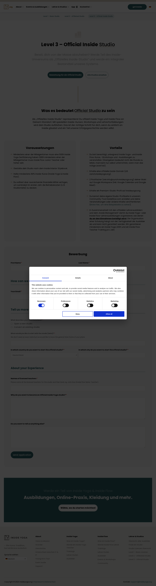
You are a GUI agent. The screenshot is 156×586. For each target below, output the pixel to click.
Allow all (109, 314)
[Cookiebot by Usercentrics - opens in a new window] (114, 270)
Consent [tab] (45, 278)
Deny (78, 314)
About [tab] (110, 278)
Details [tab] (78, 278)
